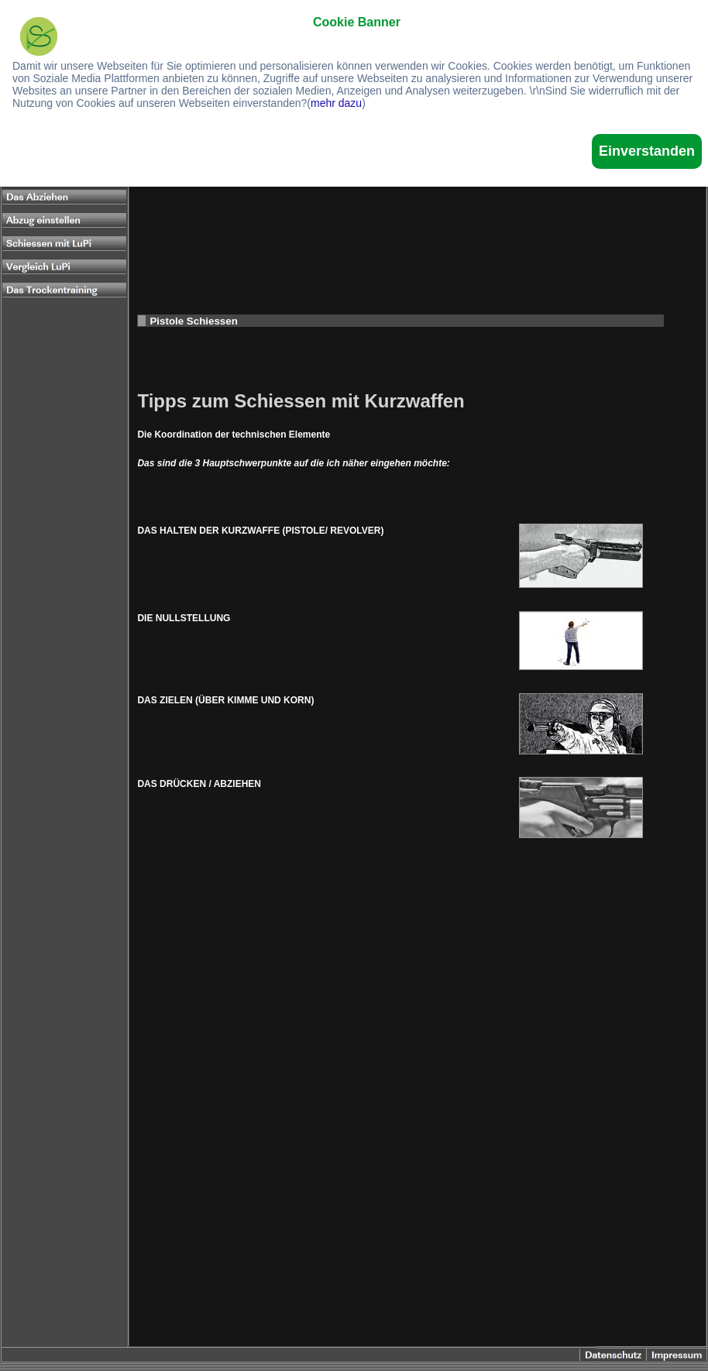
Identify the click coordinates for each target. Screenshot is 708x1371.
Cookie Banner (356, 22)
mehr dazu (336, 103)
